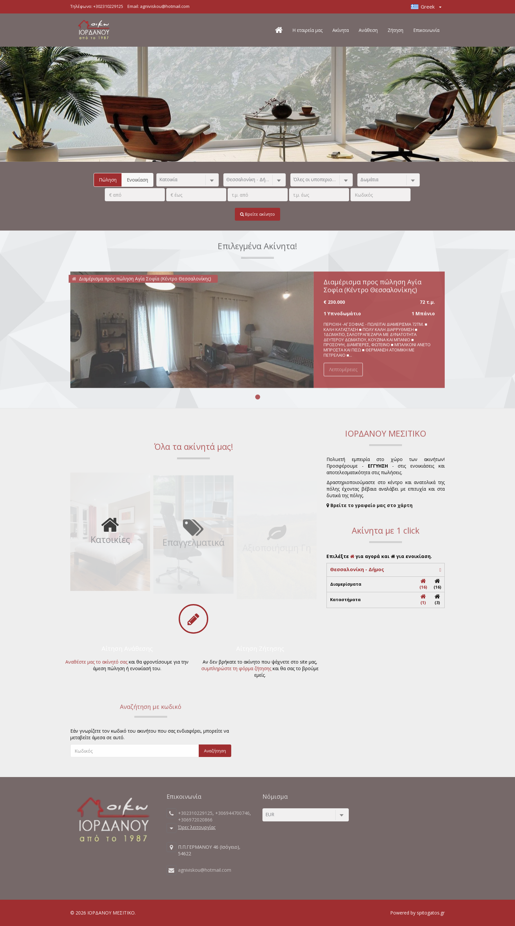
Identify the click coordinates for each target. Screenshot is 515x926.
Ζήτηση (395, 30)
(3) (437, 599)
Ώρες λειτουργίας (196, 827)
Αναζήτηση (215, 751)
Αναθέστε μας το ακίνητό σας (96, 662)
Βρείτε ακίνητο (257, 214)
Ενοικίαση (137, 180)
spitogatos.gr (431, 913)
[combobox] (187, 179)
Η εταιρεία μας (307, 30)
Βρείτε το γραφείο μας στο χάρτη (371, 505)
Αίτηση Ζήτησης (260, 648)
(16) (423, 584)
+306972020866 (195, 819)
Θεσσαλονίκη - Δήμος (357, 569)
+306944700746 (232, 813)
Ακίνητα (340, 30)
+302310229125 (108, 6)
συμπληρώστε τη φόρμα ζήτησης (236, 668)
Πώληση (108, 180)
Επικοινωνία (426, 30)
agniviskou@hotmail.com (165, 6)
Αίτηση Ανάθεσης (127, 648)
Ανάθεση (368, 30)
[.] (135, 194)
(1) (423, 599)
